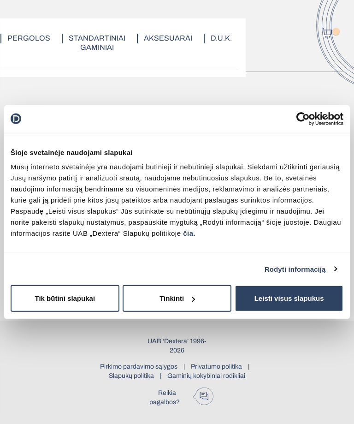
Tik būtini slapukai (65, 298)
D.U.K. (221, 38)
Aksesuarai (168, 38)
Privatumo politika (216, 366)
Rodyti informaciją (295, 269)
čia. (189, 233)
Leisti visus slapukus (289, 298)
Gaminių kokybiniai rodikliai (206, 375)
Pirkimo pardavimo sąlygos (138, 366)
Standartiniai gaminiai (97, 42)
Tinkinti (177, 298)
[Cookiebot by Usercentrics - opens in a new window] (303, 118)
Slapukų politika (131, 375)
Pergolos (28, 38)
